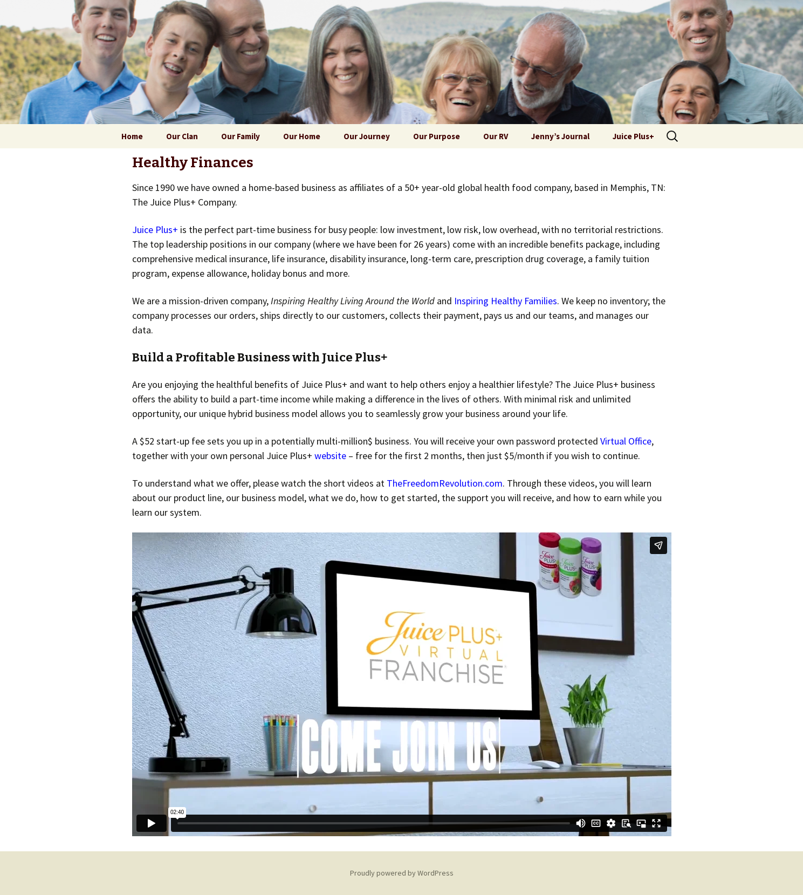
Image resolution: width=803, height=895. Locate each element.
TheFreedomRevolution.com (445, 483)
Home (132, 136)
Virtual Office (625, 441)
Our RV (495, 136)
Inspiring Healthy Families (505, 301)
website (330, 455)
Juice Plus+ (633, 136)
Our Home (301, 136)
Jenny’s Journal (560, 136)
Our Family (240, 136)
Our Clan (182, 136)
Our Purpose (436, 136)
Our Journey (367, 136)
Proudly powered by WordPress (402, 873)
